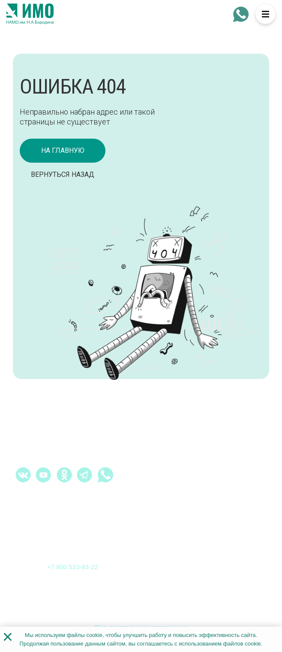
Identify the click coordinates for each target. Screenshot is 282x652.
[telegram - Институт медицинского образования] (85, 475)
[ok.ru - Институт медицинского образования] (64, 475)
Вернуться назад (62, 174)
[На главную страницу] (30, 14)
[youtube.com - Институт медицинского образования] (44, 475)
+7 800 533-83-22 (72, 566)
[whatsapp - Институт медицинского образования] (241, 14)
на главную (62, 150)
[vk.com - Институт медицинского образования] (23, 475)
